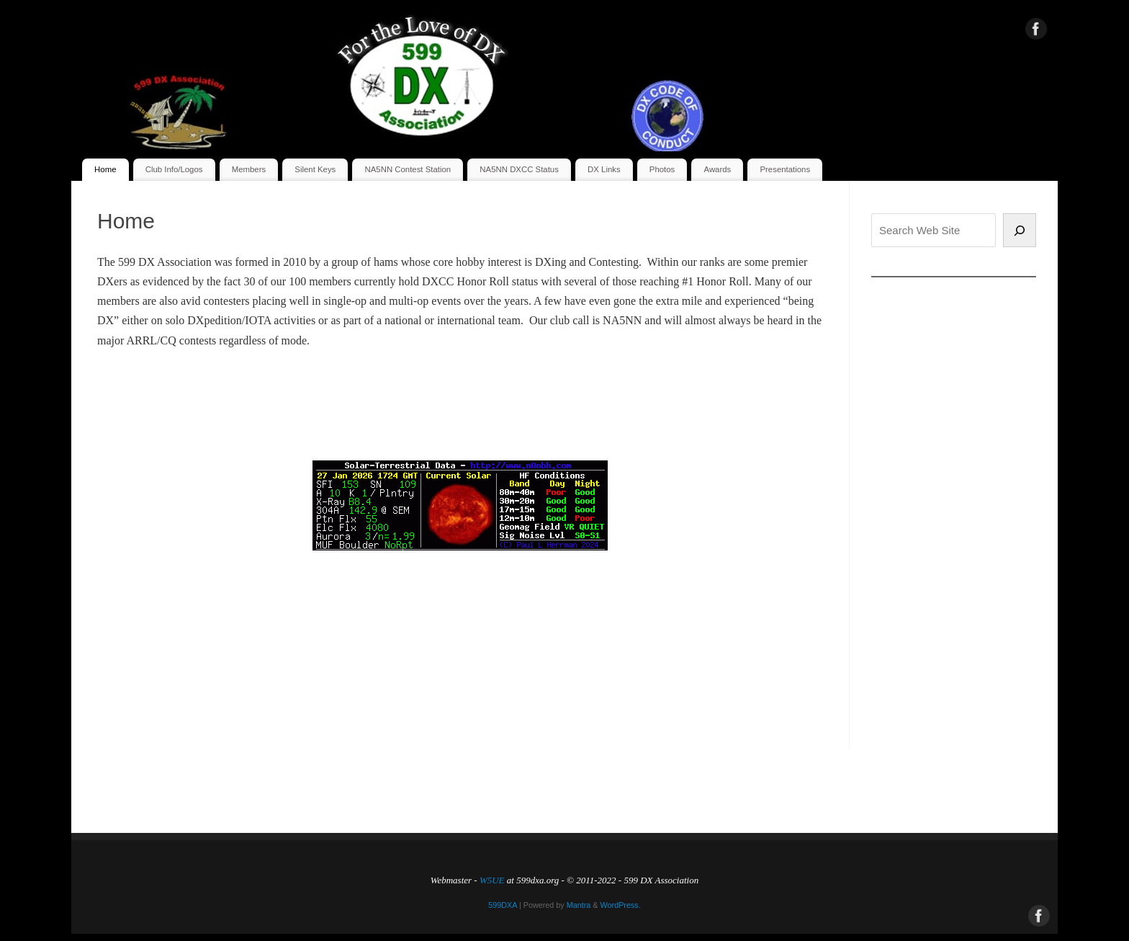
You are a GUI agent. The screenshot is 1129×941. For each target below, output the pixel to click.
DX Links (604, 169)
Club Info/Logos (174, 169)
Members (249, 169)
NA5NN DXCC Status (519, 169)
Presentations (785, 169)
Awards (718, 169)
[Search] (1019, 230)
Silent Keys (315, 169)
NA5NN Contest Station (408, 169)
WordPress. (621, 905)
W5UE (492, 880)
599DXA (502, 905)
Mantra (579, 905)
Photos (662, 169)
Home (105, 169)
